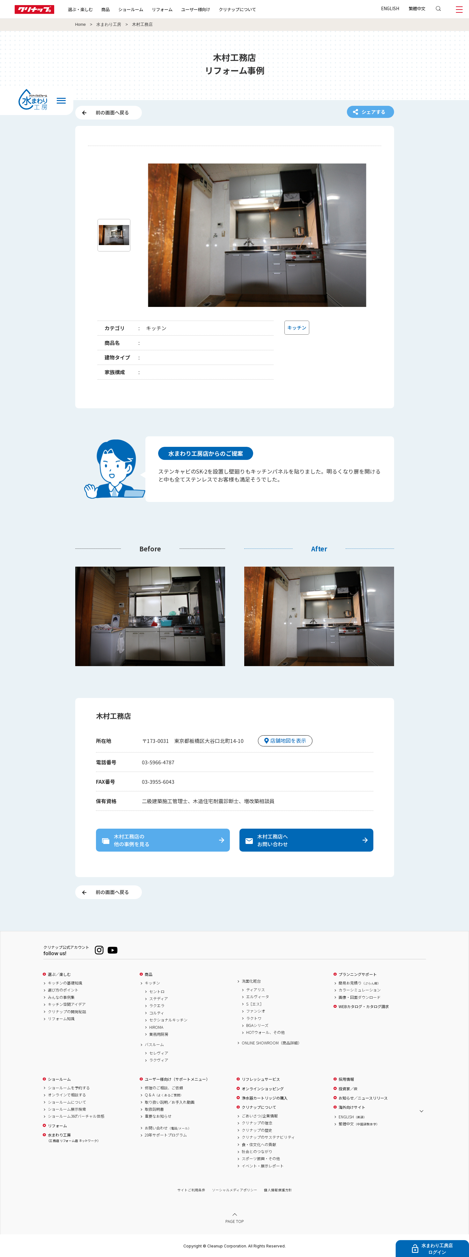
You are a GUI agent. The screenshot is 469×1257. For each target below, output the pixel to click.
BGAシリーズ (257, 1025)
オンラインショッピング (263, 1088)
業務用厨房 (158, 1034)
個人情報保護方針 (278, 1190)
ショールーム (130, 9)
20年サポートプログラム (166, 1134)
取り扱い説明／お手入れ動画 (169, 1102)
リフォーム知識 (61, 1018)
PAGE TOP (234, 1221)
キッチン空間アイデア (67, 1004)
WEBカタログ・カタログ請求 (364, 1006)
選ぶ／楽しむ (59, 974)
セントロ (157, 991)
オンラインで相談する (67, 1094)
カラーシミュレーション (360, 989)
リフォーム (162, 9)
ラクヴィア (158, 1060)
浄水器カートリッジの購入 (265, 1098)
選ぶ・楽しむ (80, 9)
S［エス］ (255, 1003)
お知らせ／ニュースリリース (363, 1098)
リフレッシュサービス (261, 1079)
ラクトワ (253, 1018)
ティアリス (255, 989)
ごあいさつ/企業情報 (260, 1115)
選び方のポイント (63, 989)
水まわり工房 (108, 24)
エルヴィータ (257, 996)
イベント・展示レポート (263, 1165)
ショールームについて (67, 1102)
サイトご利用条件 (191, 1190)
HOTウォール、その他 (265, 1032)
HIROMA (156, 1027)
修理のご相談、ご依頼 (164, 1087)
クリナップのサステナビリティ (268, 1137)
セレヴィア (158, 1053)
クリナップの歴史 (257, 1130)
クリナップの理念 (257, 1122)
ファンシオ (255, 1011)
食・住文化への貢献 (259, 1144)
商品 (148, 974)
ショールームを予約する (69, 1087)
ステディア (158, 998)
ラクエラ (157, 1005)
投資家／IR (348, 1088)
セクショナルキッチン (168, 1019)
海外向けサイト (352, 1107)
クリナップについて (237, 9)
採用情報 (346, 1079)
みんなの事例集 (61, 997)
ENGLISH (390, 8)
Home (80, 24)
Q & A (164, 1094)
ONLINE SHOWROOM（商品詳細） (272, 1042)
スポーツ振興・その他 (261, 1158)
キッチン (152, 982)
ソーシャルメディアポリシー (234, 1190)
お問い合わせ (168, 1127)
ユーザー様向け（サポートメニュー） (177, 1079)
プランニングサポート (358, 974)
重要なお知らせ (158, 1116)
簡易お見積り (360, 982)
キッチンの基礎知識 (65, 982)
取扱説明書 (154, 1109)
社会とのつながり (257, 1151)
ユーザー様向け (195, 9)
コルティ (156, 1012)
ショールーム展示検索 (67, 1109)
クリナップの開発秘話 (67, 1011)
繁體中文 (417, 8)
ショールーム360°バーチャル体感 (76, 1116)
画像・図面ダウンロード (360, 997)
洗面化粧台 (251, 981)
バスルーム (154, 1044)
